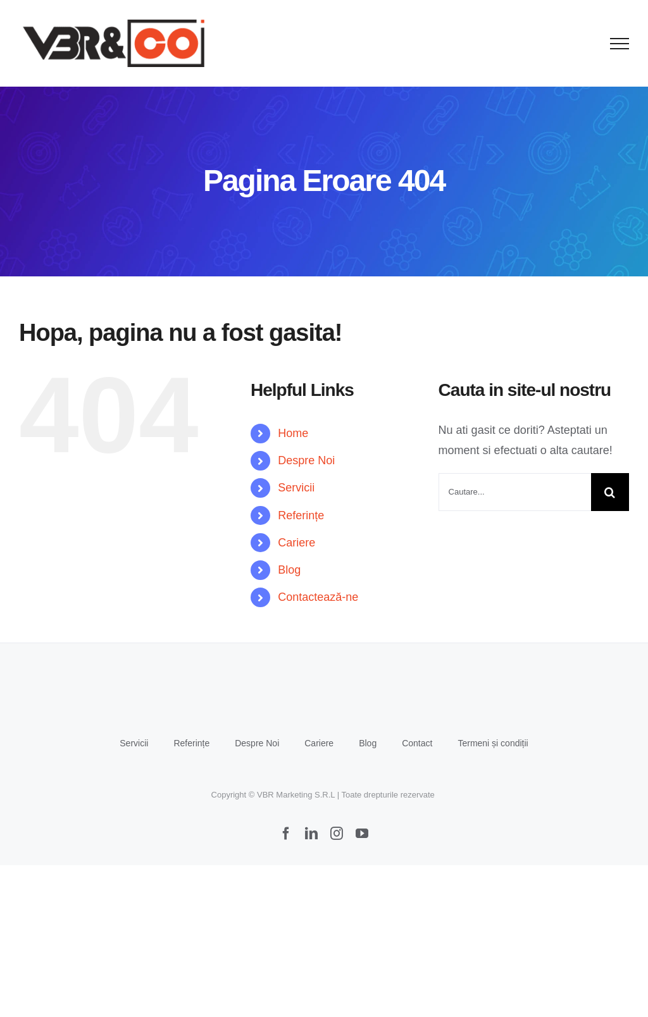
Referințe (301, 515)
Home (293, 433)
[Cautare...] (515, 492)
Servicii (296, 487)
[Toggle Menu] (620, 43)
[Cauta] (610, 492)
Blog (289, 570)
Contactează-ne (318, 597)
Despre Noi (306, 460)
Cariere (296, 542)
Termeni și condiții (493, 743)
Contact (417, 743)
